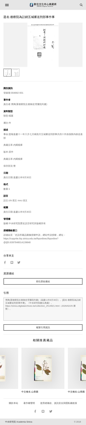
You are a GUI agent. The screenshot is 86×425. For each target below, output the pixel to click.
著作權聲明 (29, 403)
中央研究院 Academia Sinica (18, 422)
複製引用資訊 (43, 327)
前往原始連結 (43, 281)
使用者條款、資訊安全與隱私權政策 (58, 403)
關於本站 (13, 403)
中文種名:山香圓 (29, 391)
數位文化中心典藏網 (43, 5)
